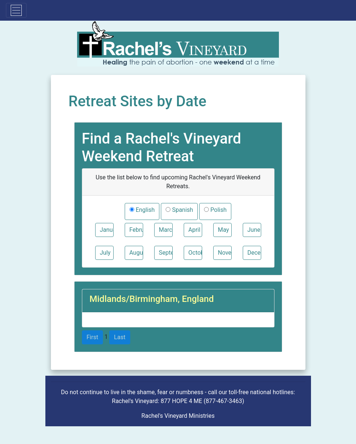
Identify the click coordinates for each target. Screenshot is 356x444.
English (144, 209)
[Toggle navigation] (16, 10)
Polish (218, 209)
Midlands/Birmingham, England (152, 299)
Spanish (181, 209)
